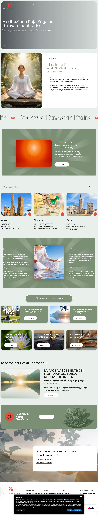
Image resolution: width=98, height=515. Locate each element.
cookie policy (30, 502)
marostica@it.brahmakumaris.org (47, 228)
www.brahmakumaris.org (87, 493)
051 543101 (8, 226)
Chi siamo (24, 4)
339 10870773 (73, 230)
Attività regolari (34, 4)
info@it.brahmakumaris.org (46, 223)
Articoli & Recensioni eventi (49, 298)
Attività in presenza (58, 4)
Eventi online (70, 4)
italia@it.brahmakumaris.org (52, 493)
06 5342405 (65, 493)
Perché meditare (46, 4)
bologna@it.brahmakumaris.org (10, 228)
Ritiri (77, 4)
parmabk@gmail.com (72, 228)
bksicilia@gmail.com (42, 225)
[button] (4, 47)
